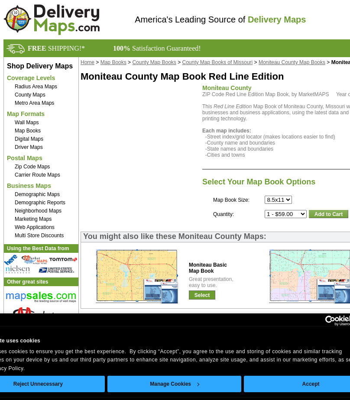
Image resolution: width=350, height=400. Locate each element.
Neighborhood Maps (38, 211)
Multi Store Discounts (39, 235)
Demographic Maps (37, 194)
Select (202, 295)
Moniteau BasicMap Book (208, 268)
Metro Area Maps (34, 103)
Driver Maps (29, 147)
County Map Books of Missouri (217, 62)
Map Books (28, 131)
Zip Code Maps (32, 167)
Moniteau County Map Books (292, 62)
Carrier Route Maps (37, 175)
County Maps (30, 95)
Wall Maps (27, 122)
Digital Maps (29, 139)
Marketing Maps (33, 219)
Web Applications (35, 227)
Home (87, 62)
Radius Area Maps (36, 87)
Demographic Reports (40, 203)
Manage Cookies (174, 384)
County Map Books (154, 62)
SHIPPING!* (56, 48)
